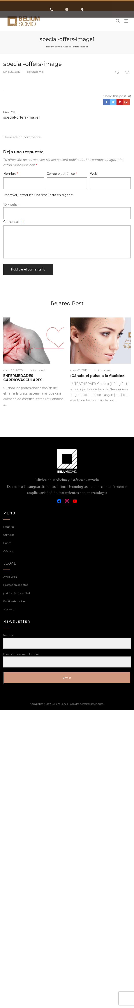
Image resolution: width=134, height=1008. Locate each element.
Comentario (13, 222)
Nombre (10, 174)
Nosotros (8, 526)
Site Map (8, 609)
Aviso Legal (10, 576)
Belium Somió (54, 46)
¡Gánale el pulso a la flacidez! (97, 376)
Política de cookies (14, 601)
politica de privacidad (16, 593)
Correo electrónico (62, 174)
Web (93, 174)
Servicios (8, 534)
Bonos (7, 543)
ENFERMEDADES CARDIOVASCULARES (22, 378)
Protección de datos (15, 584)
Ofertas (8, 551)
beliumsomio (33, 71)
